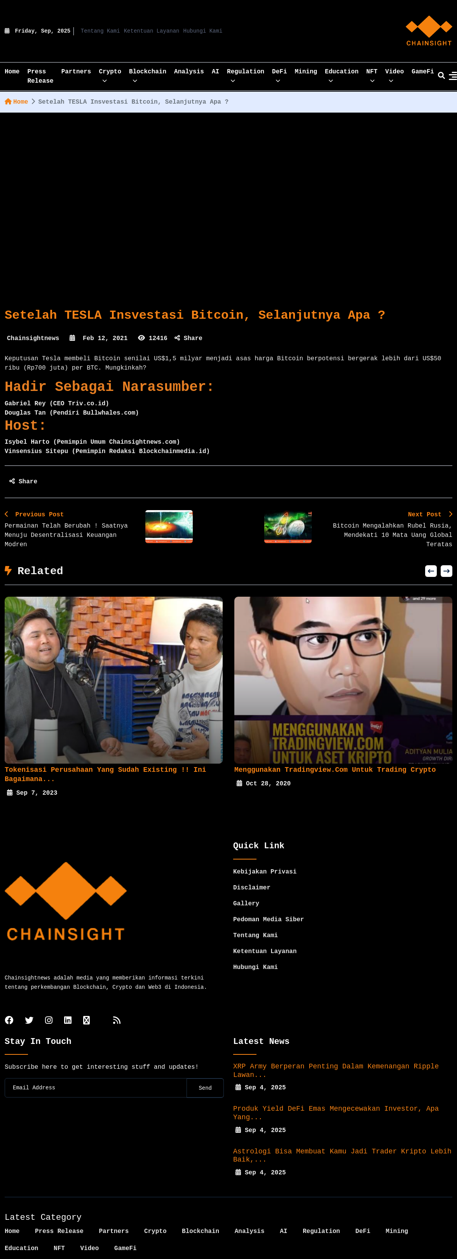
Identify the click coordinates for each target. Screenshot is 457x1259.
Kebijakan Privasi (265, 853)
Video (394, 74)
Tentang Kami (100, 31)
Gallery (246, 885)
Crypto (110, 74)
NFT (372, 74)
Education (341, 74)
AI (215, 71)
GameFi (423, 71)
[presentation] (431, 571)
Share (188, 338)
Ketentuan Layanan (152, 31)
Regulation (245, 74)
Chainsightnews (33, 338)
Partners (76, 71)
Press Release (40, 76)
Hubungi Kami (203, 31)
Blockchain (147, 74)
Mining (306, 71)
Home (16, 102)
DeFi (279, 74)
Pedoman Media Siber (268, 901)
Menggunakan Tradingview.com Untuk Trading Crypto (335, 770)
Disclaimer (251, 869)
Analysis (189, 71)
